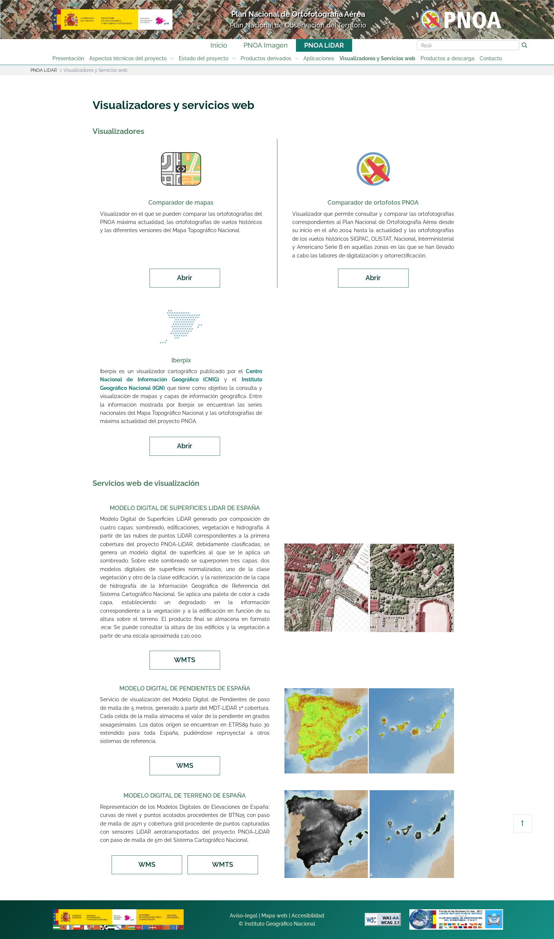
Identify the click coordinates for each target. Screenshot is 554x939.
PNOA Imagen (266, 45)
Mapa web (274, 916)
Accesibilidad (308, 916)
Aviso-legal (243, 916)
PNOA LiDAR (324, 45)
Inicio (218, 45)
